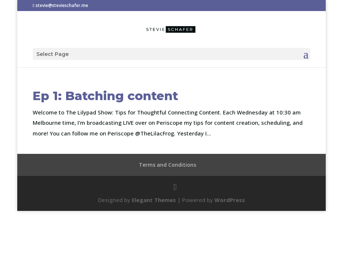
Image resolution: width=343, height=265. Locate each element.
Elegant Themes (154, 200)
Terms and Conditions (167, 164)
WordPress (229, 200)
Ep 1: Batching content (105, 95)
